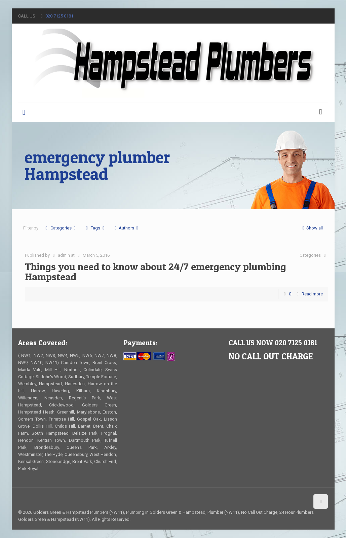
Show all (311, 227)
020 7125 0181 (59, 16)
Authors (126, 227)
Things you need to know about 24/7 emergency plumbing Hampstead (155, 271)
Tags (95, 227)
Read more (312, 293)
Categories (60, 227)
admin (64, 255)
